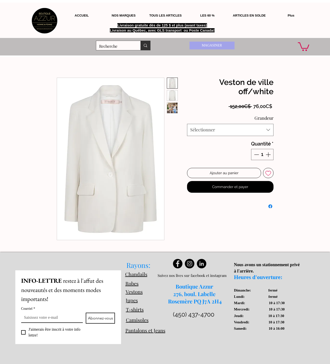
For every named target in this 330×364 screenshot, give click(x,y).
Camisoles (137, 320)
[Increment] (268, 154)
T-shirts (135, 309)
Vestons (134, 291)
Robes (132, 283)
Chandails (136, 274)
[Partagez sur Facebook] (270, 206)
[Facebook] (177, 263)
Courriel (28, 309)
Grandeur (264, 118)
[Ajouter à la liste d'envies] (268, 173)
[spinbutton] (262, 154)
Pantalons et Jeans (145, 330)
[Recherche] (115, 46)
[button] (303, 46)
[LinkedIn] (201, 263)
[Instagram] (189, 263)
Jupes (132, 300)
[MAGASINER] (212, 45)
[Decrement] (256, 154)
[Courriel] (50, 317)
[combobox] (230, 130)
